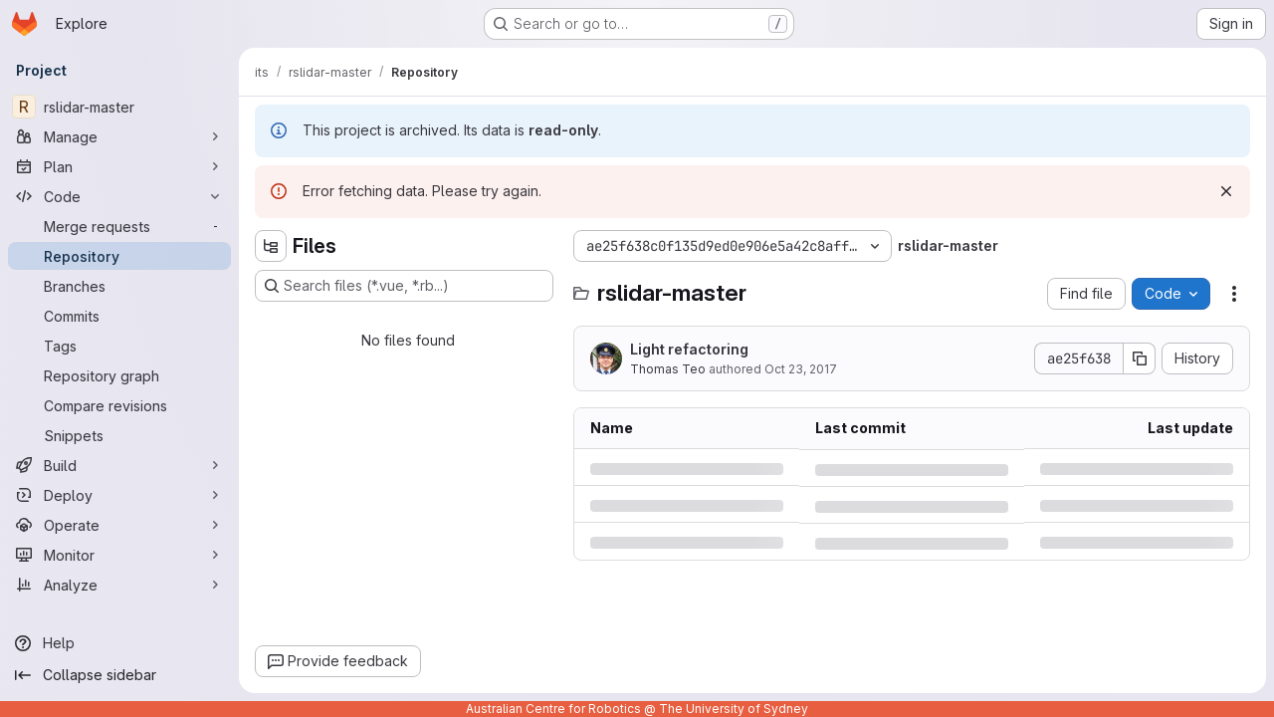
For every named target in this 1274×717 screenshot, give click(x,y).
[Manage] (119, 136)
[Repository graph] (119, 375)
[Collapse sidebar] (119, 675)
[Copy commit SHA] (1140, 358)
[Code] (119, 196)
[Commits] (119, 316)
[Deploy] (119, 495)
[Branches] (119, 286)
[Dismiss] (1226, 191)
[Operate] (119, 525)
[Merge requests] (119, 226)
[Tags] (119, 345)
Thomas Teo (668, 368)
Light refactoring (689, 349)
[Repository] (119, 256)
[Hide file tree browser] (271, 246)
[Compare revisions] (119, 405)
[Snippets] (119, 435)
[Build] (119, 465)
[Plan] (119, 166)
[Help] (119, 643)
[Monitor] (119, 555)
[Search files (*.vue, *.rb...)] (404, 286)
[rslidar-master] (119, 106)
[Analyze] (119, 584)
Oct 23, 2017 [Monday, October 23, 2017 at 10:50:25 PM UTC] (800, 368)
